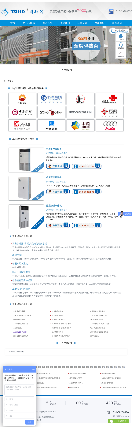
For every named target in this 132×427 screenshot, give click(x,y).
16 (79, 367)
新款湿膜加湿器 (19, 311)
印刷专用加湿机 (20, 263)
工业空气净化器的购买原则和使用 (113, 387)
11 (59, 367)
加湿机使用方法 (107, 383)
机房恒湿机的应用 (75, 378)
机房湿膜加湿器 (19, 320)
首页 (12, 23)
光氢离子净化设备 (108, 373)
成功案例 (100, 23)
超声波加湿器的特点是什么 (47, 387)
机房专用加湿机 (54, 177)
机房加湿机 (17, 255)
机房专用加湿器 (54, 149)
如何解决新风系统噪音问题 (111, 378)
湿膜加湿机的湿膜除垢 (77, 373)
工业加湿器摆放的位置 (98, 315)
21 (99, 367)
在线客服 (120, 48)
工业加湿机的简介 (21, 289)
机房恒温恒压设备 (43, 373)
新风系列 (82, 23)
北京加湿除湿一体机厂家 (22, 315)
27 (123, 367)
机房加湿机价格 (57, 311)
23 (107, 367)
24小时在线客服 (120, 421)
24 (111, 367)
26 (119, 367)
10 (55, 367)
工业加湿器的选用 (58, 320)
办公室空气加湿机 (97, 320)
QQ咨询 (120, 39)
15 (75, 367)
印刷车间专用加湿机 (97, 311)
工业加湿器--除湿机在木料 (61, 324)
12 (63, 367)
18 (87, 367)
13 (67, 367)
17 (83, 367)
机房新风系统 (74, 387)
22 (103, 367)
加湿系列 (47, 23)
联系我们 (117, 23)
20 (95, 367)
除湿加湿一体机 (54, 205)
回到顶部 (120, 56)
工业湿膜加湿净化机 (20, 336)
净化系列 (65, 23)
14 (71, 367)
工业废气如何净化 (75, 383)
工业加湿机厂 (18, 328)
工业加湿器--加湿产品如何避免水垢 (29, 243)
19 (91, 367)
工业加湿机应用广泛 (20, 324)
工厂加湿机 (94, 336)
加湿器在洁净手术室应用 (61, 336)
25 (115, 367)
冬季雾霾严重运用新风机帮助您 (48, 378)
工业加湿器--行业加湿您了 (61, 328)
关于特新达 (29, 23)
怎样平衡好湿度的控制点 (99, 332)
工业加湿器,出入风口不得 (99, 324)
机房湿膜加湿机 (57, 315)
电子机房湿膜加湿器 (22, 280)
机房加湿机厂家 (57, 332)
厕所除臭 (40, 383)
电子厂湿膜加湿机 (21, 272)
